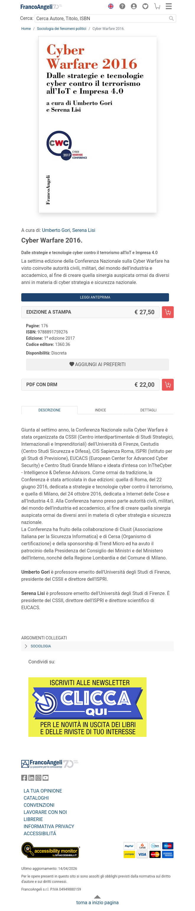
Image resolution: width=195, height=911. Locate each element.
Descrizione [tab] (49, 410)
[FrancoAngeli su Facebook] (24, 779)
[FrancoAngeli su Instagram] (38, 779)
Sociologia (41, 646)
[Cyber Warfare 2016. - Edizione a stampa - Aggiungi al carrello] (168, 312)
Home (26, 29)
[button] (109, 7)
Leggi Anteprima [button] (95, 297)
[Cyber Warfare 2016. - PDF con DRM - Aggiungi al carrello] (168, 385)
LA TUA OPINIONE (43, 791)
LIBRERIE (33, 819)
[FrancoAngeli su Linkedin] (31, 779)
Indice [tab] (100, 410)
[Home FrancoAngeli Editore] (41, 7)
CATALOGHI (36, 798)
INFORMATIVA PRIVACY (49, 826)
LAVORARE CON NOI (45, 812)
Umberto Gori (56, 230)
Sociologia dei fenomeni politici (61, 29)
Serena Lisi (83, 230)
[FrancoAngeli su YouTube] (45, 779)
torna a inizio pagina (97, 902)
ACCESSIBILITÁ (40, 833)
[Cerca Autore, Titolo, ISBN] (101, 18)
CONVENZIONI (39, 805)
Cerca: (26, 18)
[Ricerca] (171, 18)
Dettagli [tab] (148, 410)
